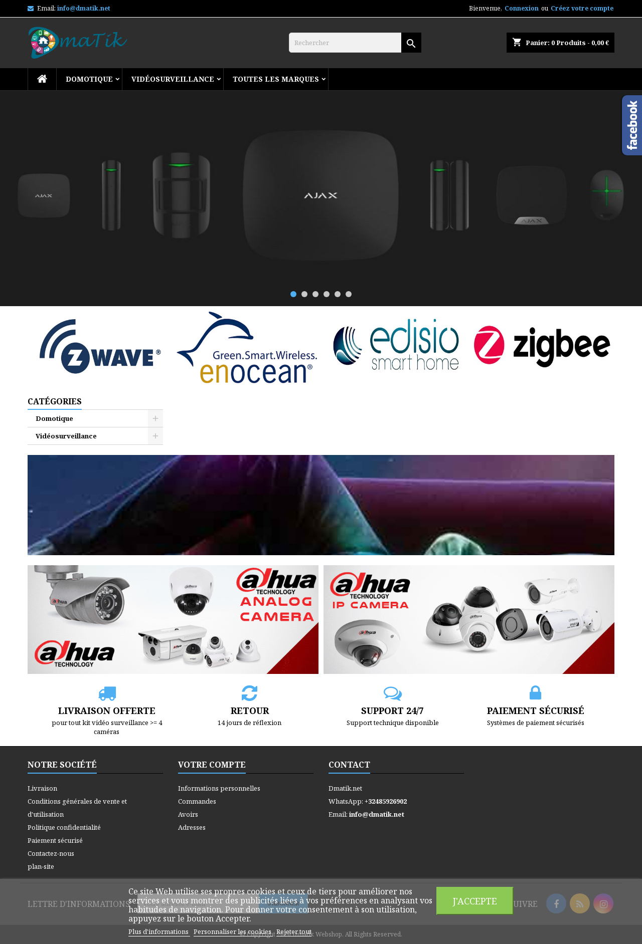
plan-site (41, 866)
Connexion (522, 8)
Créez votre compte (582, 8)
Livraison (42, 788)
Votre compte (212, 764)
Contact (349, 764)
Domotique (89, 79)
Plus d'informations (159, 931)
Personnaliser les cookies (233, 931)
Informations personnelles (219, 788)
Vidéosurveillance (172, 79)
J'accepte (475, 900)
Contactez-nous (51, 853)
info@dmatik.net (83, 8)
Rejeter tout (293, 931)
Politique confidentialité (64, 827)
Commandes (197, 801)
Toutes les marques (276, 79)
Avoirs (188, 814)
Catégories (55, 401)
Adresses (192, 827)
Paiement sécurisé (55, 840)
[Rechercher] (355, 43)
